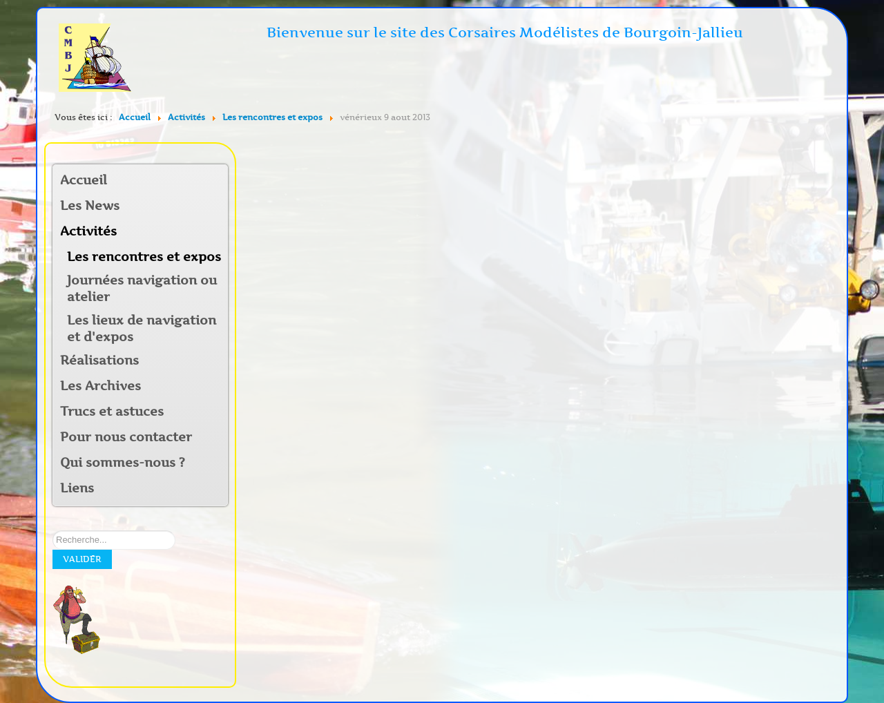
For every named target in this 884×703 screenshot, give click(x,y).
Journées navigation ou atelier (142, 289)
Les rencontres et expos (144, 256)
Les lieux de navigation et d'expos (141, 329)
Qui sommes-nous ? (122, 462)
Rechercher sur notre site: (52, 530)
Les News (89, 205)
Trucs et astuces (112, 411)
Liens (77, 488)
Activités (88, 231)
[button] (217, 232)
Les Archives (100, 386)
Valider (82, 559)
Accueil (83, 180)
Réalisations (99, 360)
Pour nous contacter (126, 437)
